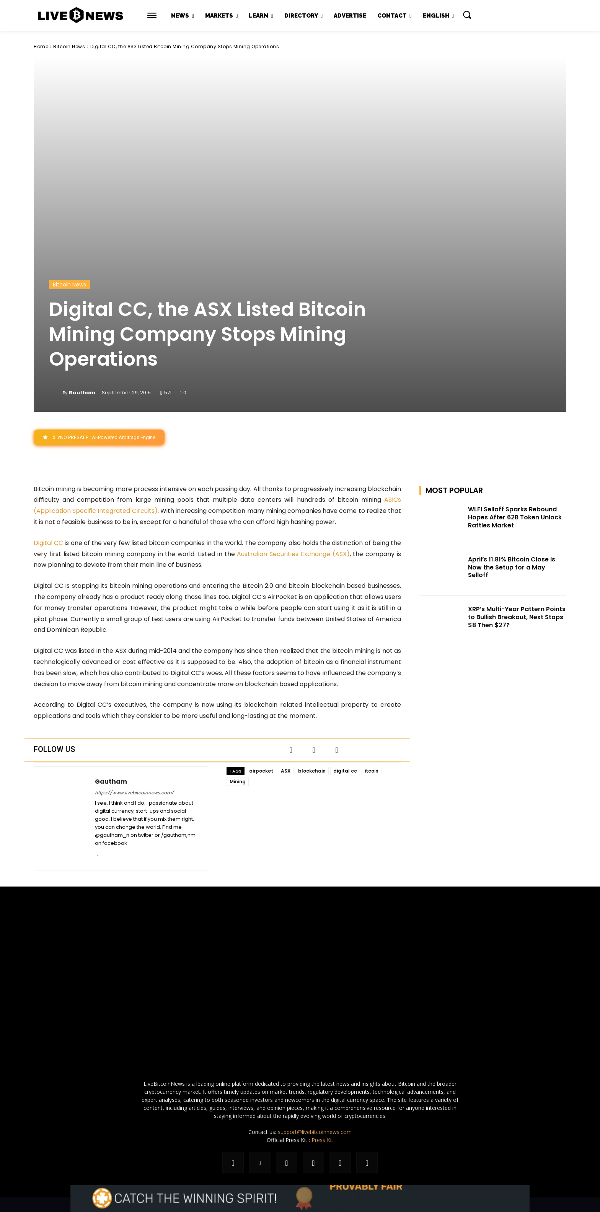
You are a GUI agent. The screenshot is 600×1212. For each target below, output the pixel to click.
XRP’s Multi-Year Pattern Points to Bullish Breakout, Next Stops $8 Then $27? (517, 617)
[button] (466, 14)
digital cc (345, 771)
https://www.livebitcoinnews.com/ (134, 792)
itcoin (371, 771)
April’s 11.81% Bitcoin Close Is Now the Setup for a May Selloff (511, 567)
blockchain (312, 771)
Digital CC (48, 542)
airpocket (261, 771)
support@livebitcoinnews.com (315, 1132)
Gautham (81, 392)
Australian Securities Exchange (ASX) (293, 554)
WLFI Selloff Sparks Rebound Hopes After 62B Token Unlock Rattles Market (515, 517)
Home (41, 46)
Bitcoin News (69, 46)
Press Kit (322, 1140)
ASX (285, 771)
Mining (238, 781)
